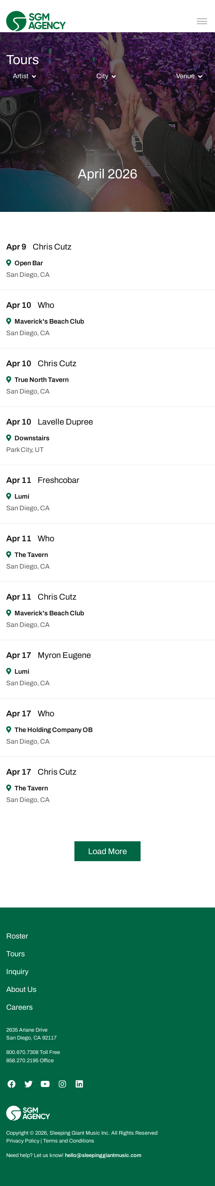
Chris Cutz (52, 246)
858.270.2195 (22, 1061)
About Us (21, 989)
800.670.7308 (22, 1052)
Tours (15, 954)
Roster (17, 936)
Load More (107, 851)
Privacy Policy (22, 1141)
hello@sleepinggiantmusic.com (103, 1155)
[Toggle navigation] (202, 21)
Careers (19, 1007)
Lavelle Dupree (65, 421)
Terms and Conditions (68, 1141)
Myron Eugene (64, 655)
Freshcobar (58, 480)
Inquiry (17, 972)
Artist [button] (21, 75)
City (102, 75)
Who (46, 305)
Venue (185, 75)
